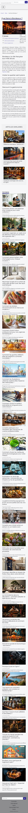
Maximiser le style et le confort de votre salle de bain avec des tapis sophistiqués (13, 283)
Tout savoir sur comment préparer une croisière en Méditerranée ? (11, 689)
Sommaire (6, 36)
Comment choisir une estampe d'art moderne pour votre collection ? (13, 210)
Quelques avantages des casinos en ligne (13, 181)
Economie (14, 801)
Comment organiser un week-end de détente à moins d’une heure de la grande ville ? (14, 234)
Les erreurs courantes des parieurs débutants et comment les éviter (13, 621)
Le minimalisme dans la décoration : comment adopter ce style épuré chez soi (13, 596)
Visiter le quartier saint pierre (9, 40)
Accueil (2, 13)
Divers (6, 13)
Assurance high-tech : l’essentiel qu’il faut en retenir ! (13, 784)
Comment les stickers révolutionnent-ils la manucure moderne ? (13, 307)
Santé (14, 805)
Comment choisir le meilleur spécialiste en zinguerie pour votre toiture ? (12, 405)
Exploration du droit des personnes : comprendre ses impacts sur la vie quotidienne (12, 478)
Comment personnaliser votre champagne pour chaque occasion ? (12, 258)
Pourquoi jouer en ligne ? (11, 666)
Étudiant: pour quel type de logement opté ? (11, 761)
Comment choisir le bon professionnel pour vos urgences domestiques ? (13, 332)
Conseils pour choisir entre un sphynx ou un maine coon (12, 526)
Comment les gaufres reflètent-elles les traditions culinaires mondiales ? (13, 356)
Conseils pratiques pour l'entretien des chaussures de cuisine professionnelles (12, 429)
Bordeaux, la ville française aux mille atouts (11, 38)
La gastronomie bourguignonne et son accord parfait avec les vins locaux (13, 502)
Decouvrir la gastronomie (8, 43)
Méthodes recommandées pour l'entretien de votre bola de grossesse (13, 549)
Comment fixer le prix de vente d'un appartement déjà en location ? (13, 162)
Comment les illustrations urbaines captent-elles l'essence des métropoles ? (13, 380)
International (14, 803)
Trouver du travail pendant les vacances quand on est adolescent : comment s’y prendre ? (12, 737)
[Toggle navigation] (3, 7)
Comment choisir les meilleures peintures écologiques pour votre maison (13, 453)
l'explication (4, 71)
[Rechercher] (18, 2)
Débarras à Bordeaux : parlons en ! (14, 144)
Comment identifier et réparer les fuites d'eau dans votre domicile (13, 573)
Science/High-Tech (14, 807)
